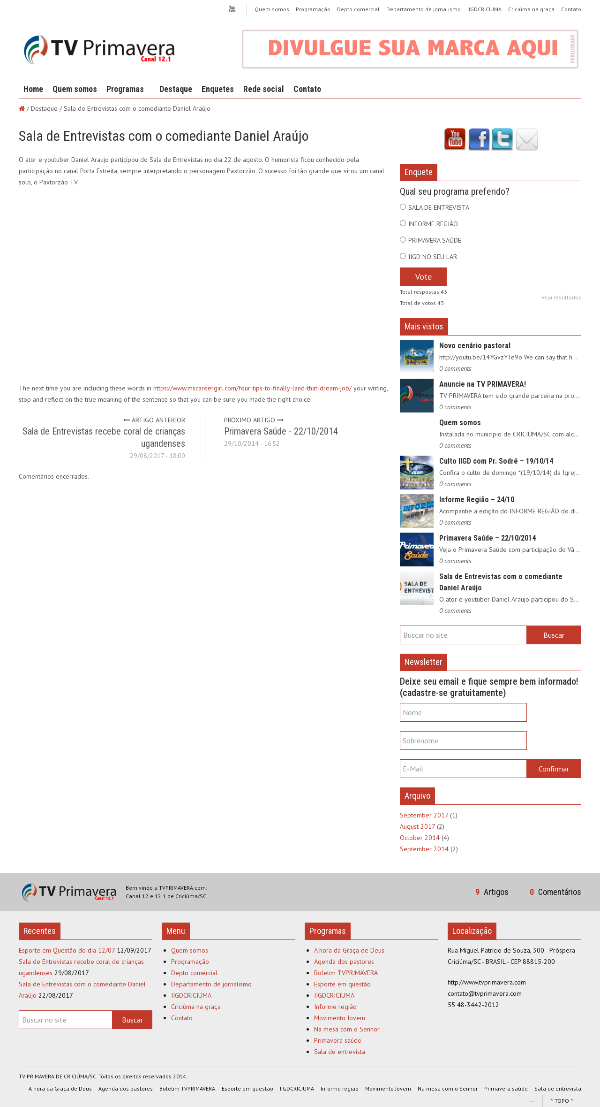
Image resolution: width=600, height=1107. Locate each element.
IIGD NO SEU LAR (432, 256)
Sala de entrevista (339, 1051)
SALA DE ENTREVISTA (438, 207)
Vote (423, 276)
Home (33, 89)
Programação (313, 9)
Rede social (263, 89)
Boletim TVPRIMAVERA (346, 973)
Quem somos (272, 9)
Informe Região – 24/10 (476, 499)
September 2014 (424, 849)
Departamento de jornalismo (423, 9)
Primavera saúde (337, 1040)
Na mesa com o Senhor (347, 1029)
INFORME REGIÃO (433, 224)
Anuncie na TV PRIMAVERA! (482, 384)
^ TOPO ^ (561, 1100)
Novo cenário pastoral (474, 345)
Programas (125, 89)
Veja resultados (561, 297)
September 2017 (424, 815)
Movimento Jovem (339, 1018)
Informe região (335, 1006)
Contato (571, 9)
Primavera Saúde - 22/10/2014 (281, 431)
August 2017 (417, 826)
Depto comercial (358, 9)
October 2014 (420, 837)
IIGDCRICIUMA (484, 9)
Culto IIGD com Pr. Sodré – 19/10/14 (496, 461)
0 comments (455, 368)
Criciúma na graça (531, 9)
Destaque (175, 89)
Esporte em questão (342, 984)
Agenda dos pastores (344, 961)
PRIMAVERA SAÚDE (434, 240)
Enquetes (218, 89)
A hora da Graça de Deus (349, 950)
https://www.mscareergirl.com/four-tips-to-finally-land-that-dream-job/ (252, 388)
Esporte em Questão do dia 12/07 (67, 950)
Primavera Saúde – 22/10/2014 (487, 538)
